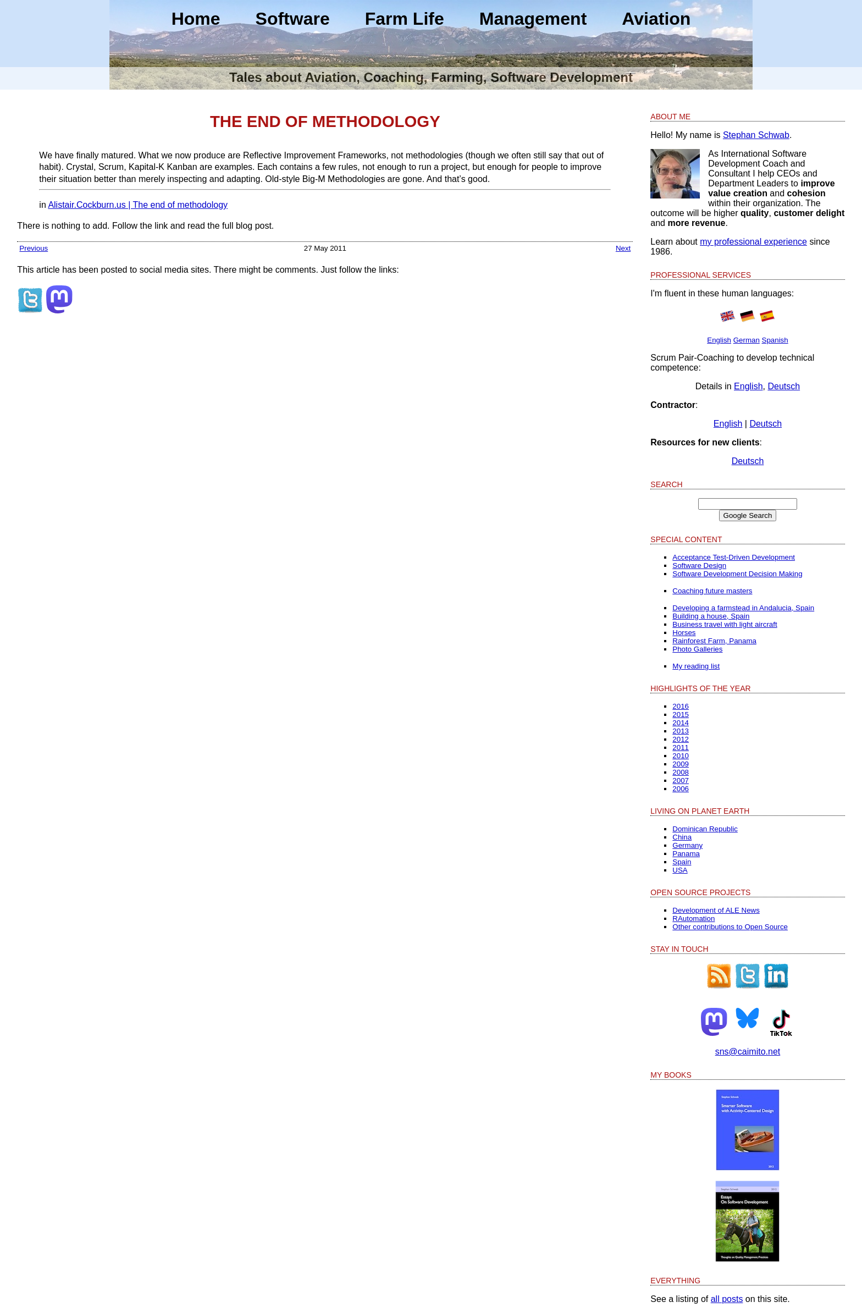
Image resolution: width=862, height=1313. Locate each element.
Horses (683, 632)
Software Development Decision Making (737, 574)
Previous (33, 248)
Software (293, 19)
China (682, 837)
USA (679, 870)
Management (533, 19)
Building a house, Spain (710, 616)
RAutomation (693, 918)
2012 (680, 739)
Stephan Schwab (756, 135)
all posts (727, 1299)
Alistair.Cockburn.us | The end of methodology (138, 204)
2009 (680, 764)
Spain (681, 862)
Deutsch (783, 386)
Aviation (656, 19)
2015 (680, 714)
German (746, 340)
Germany (687, 845)
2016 (680, 706)
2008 (680, 772)
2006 (680, 789)
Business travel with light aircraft (724, 624)
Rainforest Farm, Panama (714, 641)
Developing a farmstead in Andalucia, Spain (743, 608)
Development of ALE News (716, 910)
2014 (680, 723)
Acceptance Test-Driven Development (733, 557)
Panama (686, 853)
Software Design (699, 565)
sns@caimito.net (748, 1051)
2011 (680, 747)
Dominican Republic (705, 829)
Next (623, 248)
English (719, 340)
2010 (680, 756)
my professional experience (753, 241)
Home (196, 19)
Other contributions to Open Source (730, 927)
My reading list (696, 666)
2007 (680, 780)
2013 (680, 731)
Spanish (775, 340)
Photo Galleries (697, 649)
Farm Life (404, 19)
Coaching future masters (712, 591)
